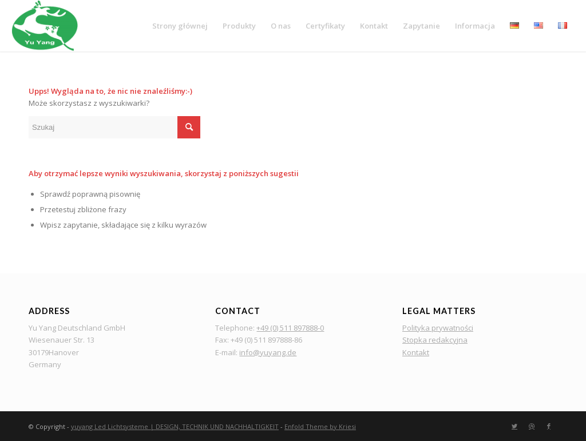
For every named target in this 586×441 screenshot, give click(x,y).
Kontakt (415, 352)
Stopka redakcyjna (435, 340)
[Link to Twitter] (514, 426)
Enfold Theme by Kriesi (320, 426)
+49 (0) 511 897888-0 (290, 328)
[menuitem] (180, 25)
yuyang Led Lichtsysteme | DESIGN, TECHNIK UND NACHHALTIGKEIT (175, 426)
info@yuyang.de (267, 352)
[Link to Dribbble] (531, 426)
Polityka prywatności (437, 328)
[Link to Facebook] (548, 426)
